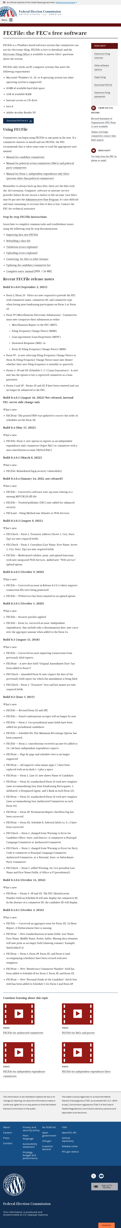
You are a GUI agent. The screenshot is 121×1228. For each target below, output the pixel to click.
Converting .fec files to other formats (27, 259)
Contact (7, 1143)
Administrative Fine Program (42, 199)
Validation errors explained (21, 247)
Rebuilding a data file (18, 240)
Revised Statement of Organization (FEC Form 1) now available (103, 122)
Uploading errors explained (21, 253)
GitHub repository (68, 1139)
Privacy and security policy (31, 1129)
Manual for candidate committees (25, 157)
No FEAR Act (49, 1127)
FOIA (64, 1127)
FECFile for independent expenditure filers (86, 1071)
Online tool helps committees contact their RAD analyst (103, 136)
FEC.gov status (70, 1151)
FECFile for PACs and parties (78, 1032)
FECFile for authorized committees (23, 1032)
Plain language (28, 1137)
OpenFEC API (69, 1132)
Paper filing (100, 77)
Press (6, 1138)
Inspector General (47, 1148)
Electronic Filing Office (16, 54)
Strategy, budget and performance (30, 1155)
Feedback (106, 1225)
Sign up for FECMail (106, 1186)
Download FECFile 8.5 (17, 121)
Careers (7, 1132)
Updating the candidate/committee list (28, 265)
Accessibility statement (30, 1145)
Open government (49, 1134)
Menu (4, 20)
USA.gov (46, 1141)
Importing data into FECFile (22, 234)
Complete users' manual (20, 271)
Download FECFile (103, 85)
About (6, 1127)
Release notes (70, 1146)
